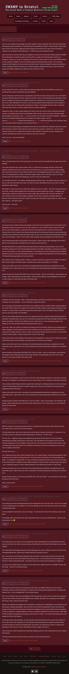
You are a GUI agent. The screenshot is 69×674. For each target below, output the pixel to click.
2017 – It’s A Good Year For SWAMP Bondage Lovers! (31, 496)
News (21, 39)
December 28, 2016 (17, 536)
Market (15, 656)
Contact (53, 656)
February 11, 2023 (17, 85)
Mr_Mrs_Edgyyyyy (12, 120)
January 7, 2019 (16, 220)
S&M (40, 282)
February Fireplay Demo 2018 (18, 419)
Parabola (34, 667)
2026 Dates (33, 656)
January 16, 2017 (16, 499)
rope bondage (19, 72)
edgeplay (20, 141)
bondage (15, 141)
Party (20, 656)
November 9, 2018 (17, 295)
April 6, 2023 (15, 39)
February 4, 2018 (16, 422)
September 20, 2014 (17, 583)
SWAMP (7, 39)
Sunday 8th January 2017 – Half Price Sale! (26, 534)
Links (64, 656)
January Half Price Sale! (15, 218)
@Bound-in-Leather (43, 123)
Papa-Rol (37, 120)
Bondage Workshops (43, 656)
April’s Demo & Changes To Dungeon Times (26, 37)
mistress (28, 486)
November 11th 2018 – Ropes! (18, 292)
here (24, 116)
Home (4, 656)
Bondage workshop (22, 282)
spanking (26, 72)
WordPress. (43, 667)
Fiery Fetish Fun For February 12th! (21, 82)
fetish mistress (39, 360)
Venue (26, 656)
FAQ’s (59, 656)
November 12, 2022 (17, 157)
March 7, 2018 (15, 373)
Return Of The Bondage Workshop (21, 370)
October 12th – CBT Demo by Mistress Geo (25, 580)
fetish (14, 72)
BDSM (10, 72)
